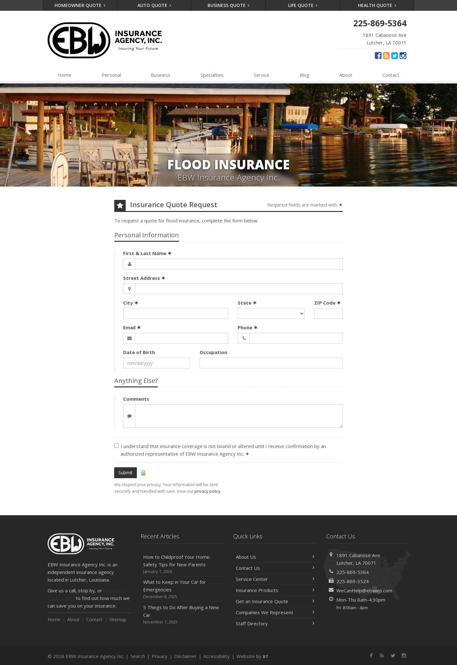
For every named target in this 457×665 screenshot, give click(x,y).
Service (261, 75)
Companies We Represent (275, 612)
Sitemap (117, 619)
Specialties (212, 75)
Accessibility (216, 656)
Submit (125, 473)
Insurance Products (275, 590)
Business (160, 75)
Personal (111, 75)
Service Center (275, 579)
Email (132, 327)
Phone (248, 327)
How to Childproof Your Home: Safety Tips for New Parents (182, 564)
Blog (304, 75)
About (345, 75)
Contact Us (275, 568)
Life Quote (303, 5)
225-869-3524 (352, 581)
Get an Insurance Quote (275, 601)
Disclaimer (185, 656)
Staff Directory (275, 623)
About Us (275, 557)
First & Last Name (147, 253)
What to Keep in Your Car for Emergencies (182, 589)
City (130, 303)
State (247, 303)
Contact (390, 75)
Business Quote (229, 5)
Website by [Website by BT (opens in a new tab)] (252, 656)
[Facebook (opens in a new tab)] (378, 55)
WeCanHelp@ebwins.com (364, 590)
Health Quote (377, 5)
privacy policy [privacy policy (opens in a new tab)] (208, 491)
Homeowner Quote (80, 5)
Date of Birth (139, 352)
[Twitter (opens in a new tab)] (394, 55)
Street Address (144, 278)
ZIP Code (327, 303)
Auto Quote (154, 5)
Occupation (213, 352)
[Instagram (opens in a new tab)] (403, 55)
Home (64, 75)
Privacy (160, 656)
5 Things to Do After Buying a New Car (182, 614)
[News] (386, 55)
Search (137, 656)
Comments (136, 399)
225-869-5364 (352, 572)
